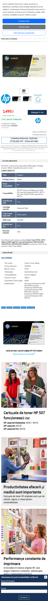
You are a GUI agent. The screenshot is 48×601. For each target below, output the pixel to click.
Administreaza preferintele (24, 33)
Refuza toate (24, 27)
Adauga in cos (37, 112)
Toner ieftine (17, 246)
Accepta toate (24, 21)
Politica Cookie (30, 15)
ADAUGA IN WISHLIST (40, 132)
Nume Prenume (8, 581)
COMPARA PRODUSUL (39, 135)
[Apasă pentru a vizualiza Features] (23, 91)
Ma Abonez (24, 597)
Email (3, 588)
